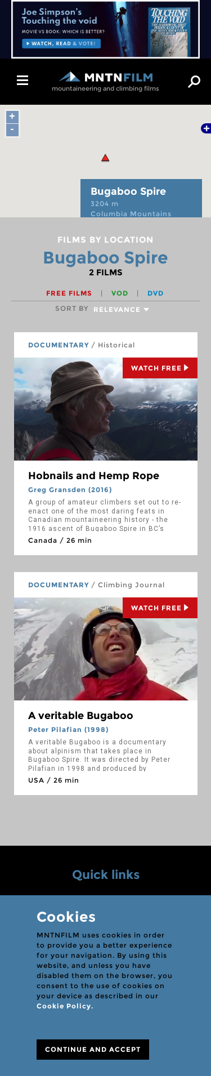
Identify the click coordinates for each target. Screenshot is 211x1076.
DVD (155, 293)
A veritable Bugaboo (80, 715)
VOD (121, 293)
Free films (70, 293)
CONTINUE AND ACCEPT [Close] (93, 1049)
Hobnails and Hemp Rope (93, 476)
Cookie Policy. (65, 1006)
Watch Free (160, 368)
